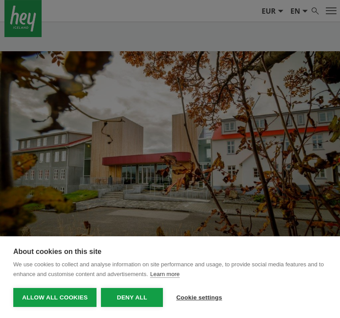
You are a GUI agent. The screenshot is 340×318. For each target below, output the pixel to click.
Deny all (132, 297)
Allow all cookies (55, 297)
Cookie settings (199, 297)
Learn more (164, 274)
